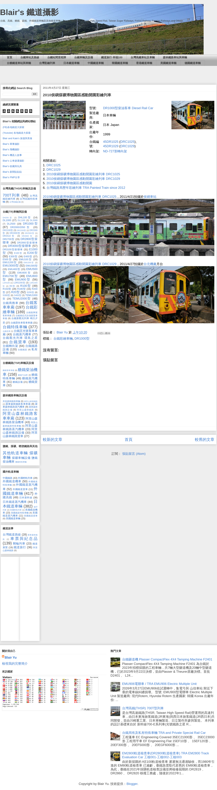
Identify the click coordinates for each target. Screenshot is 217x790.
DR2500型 (29, 233)
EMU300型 (32, 265)
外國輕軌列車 (25, 478)
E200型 (32, 252)
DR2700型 (8, 239)
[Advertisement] (108, 73)
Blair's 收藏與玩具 (12, 166)
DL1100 (21, 220)
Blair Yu (11, 657)
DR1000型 (81, 338)
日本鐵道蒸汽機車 (15, 501)
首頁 (9, 57)
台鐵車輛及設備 (83, 57)
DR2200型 (21, 230)
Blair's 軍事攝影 (11, 144)
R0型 (12, 286)
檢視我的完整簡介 (15, 663)
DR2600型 (27, 236)
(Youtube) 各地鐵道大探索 (17, 133)
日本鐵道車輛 (71, 63)
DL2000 (34, 220)
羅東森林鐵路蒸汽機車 (20, 405)
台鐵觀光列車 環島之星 (20, 337)
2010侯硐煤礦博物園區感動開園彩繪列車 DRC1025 (83, 174)
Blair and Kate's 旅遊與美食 (17, 138)
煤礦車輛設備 (21, 457)
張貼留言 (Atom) (134, 453)
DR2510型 (9, 236)
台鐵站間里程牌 (56, 57)
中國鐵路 (7, 478)
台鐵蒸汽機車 (22, 334)
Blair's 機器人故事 (12, 155)
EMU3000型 (11, 265)
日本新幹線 (25, 497)
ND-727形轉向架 (115, 151)
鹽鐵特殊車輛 (21, 462)
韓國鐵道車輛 (120, 63)
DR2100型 (8, 230)
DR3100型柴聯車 (13, 249)
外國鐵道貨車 (20, 489)
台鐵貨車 (18, 342)
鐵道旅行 (20, 547)
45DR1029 (110, 146)
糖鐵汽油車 (23, 375)
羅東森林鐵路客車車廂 (18, 404)
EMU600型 (24, 272)
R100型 (25, 285)
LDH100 (6, 283)
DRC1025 (127, 141)
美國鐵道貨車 (31, 515)
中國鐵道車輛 (96, 63)
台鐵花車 (6, 331)
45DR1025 (110, 141)
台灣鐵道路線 (12, 534)
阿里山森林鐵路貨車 (20, 434)
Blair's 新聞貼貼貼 (12, 172)
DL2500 (11, 223)
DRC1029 (127, 146)
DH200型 (8, 218)
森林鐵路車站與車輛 (175, 57)
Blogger (131, 784)
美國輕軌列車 (16, 510)
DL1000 (7, 220)
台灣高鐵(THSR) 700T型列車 (143, 708)
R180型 (21, 289)
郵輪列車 (19, 543)
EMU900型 (23, 279)
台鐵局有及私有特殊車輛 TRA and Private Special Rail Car (164, 732)
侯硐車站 (150, 196)
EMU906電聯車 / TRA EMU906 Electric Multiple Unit (159, 684)
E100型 (18, 253)
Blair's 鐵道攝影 (29, 12)
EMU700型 (10, 276)
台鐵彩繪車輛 (63, 338)
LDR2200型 (19, 282)
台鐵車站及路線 (29, 57)
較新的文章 (52, 439)
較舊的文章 (204, 439)
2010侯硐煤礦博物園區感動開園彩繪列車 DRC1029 (83, 178)
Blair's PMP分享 (11, 177)
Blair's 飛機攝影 (11, 149)
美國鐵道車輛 (168, 63)
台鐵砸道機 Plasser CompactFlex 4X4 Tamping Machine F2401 (167, 659)
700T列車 (11, 195)
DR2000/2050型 (20, 227)
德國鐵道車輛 (193, 63)
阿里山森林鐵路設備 (20, 430)
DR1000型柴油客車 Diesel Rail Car (128, 108)
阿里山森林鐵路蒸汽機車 (20, 427)
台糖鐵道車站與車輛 (19, 63)
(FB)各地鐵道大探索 (13, 127)
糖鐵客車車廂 (8, 370)
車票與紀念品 (24, 538)
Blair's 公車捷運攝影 (13, 160)
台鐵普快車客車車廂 (22, 322)
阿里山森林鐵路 (25, 410)
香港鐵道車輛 (144, 63)
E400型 (28, 256)
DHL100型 (25, 217)
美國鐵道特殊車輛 (20, 513)
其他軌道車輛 (15, 453)
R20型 (15, 292)
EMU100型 (25, 259)
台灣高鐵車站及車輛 (143, 57)
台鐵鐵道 (22, 349)
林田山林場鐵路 (31, 401)
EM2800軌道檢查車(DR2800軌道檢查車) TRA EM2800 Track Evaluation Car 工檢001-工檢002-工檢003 (165, 755)
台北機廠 (150, 264)
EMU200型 (29, 262)
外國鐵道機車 (12, 481)
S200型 (30, 292)
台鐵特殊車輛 (15, 327)
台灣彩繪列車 (47, 63)
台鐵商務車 (10, 303)
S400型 (17, 295)
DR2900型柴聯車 (27, 242)
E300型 (13, 256)
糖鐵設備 (18, 382)
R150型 (7, 289)
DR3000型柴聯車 (19, 246)
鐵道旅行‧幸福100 (111, 57)
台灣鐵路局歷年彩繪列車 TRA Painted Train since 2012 (85, 187)
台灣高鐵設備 (15, 202)
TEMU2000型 (21, 298)
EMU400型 (14, 269)
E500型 (7, 259)
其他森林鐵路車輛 (11, 401)
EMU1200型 (10, 262)
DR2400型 (15, 233)
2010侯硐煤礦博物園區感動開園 (69, 183)
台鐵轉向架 (10, 346)
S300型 (6, 295)
